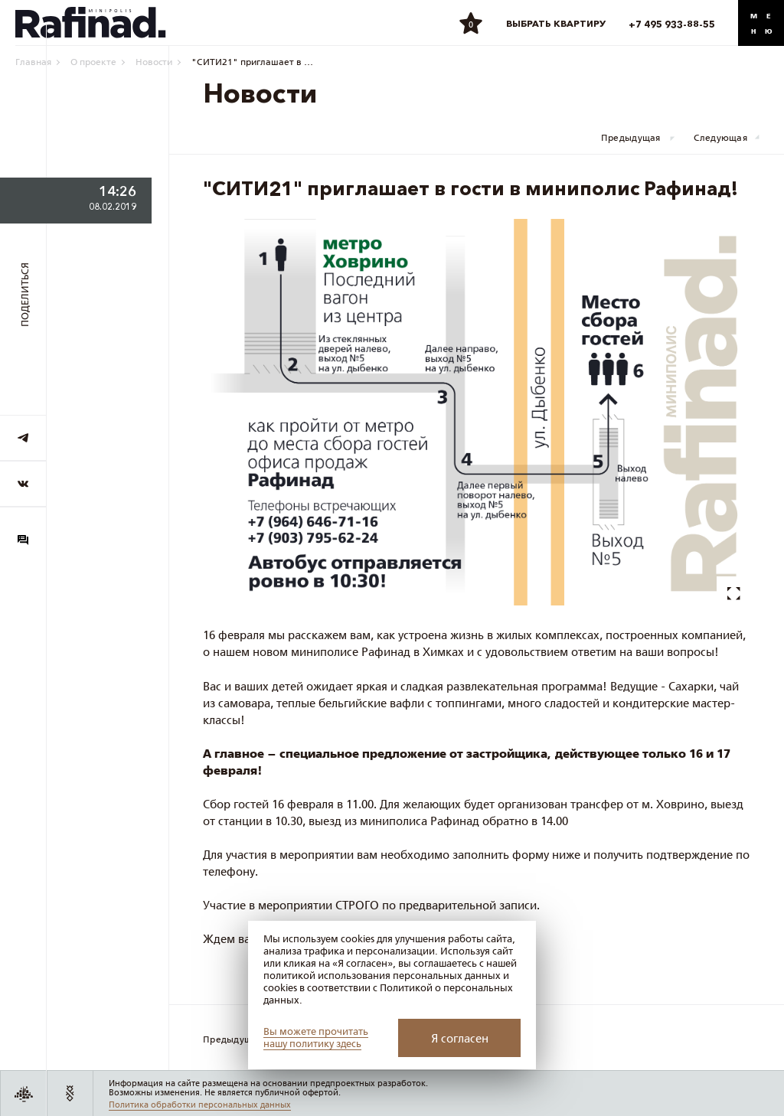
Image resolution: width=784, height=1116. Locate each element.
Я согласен (459, 1038)
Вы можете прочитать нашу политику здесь (315, 1038)
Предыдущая (631, 137)
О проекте (93, 61)
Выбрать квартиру (556, 23)
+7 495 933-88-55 (672, 24)
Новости (154, 61)
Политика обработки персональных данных (200, 1104)
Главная (33, 61)
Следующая (720, 137)
